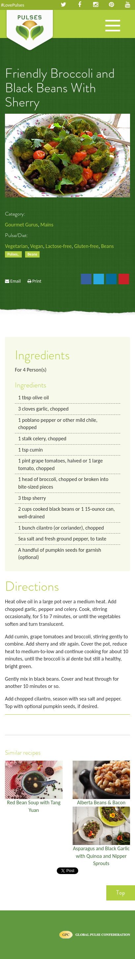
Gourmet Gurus (21, 224)
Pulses (29, 31)
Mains (46, 224)
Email (15, 281)
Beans (107, 246)
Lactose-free (59, 246)
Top (120, 893)
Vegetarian (16, 246)
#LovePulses (12, 5)
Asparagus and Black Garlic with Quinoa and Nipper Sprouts (101, 855)
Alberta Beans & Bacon (101, 802)
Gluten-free (86, 246)
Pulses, (13, 254)
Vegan (36, 246)
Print (37, 281)
